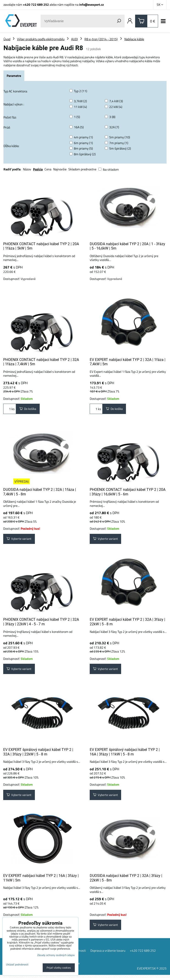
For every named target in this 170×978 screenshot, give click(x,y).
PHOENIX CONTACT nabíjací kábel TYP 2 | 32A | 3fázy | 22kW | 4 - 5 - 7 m (41, 623)
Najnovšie (60, 169)
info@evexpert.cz (91, 4)
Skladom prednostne (82, 169)
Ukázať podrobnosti (17, 964)
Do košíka (29, 409)
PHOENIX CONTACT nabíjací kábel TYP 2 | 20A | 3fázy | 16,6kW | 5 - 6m (127, 492)
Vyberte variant (20, 539)
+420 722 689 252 (36, 4)
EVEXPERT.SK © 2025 (152, 971)
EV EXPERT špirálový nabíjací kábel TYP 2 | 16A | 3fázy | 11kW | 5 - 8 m (125, 753)
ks (10, 409)
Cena (48, 169)
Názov (27, 169)
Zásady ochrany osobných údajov (56, 955)
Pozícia (38, 169)
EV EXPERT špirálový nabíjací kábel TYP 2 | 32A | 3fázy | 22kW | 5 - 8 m (38, 753)
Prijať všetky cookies (59, 967)
